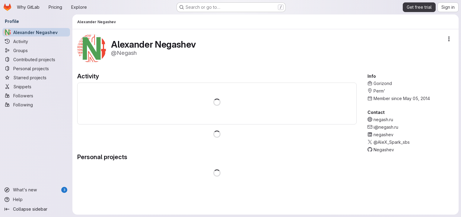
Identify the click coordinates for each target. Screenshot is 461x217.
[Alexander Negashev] (36, 32)
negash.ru (383, 119)
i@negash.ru (386, 127)
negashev (383, 134)
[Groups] (36, 50)
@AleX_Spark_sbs (392, 142)
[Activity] (36, 41)
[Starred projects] (36, 77)
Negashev (384, 149)
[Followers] (36, 95)
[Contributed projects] (36, 59)
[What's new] (36, 190)
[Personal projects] (36, 68)
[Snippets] (36, 86)
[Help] (36, 199)
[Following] (36, 104)
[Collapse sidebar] (36, 209)
